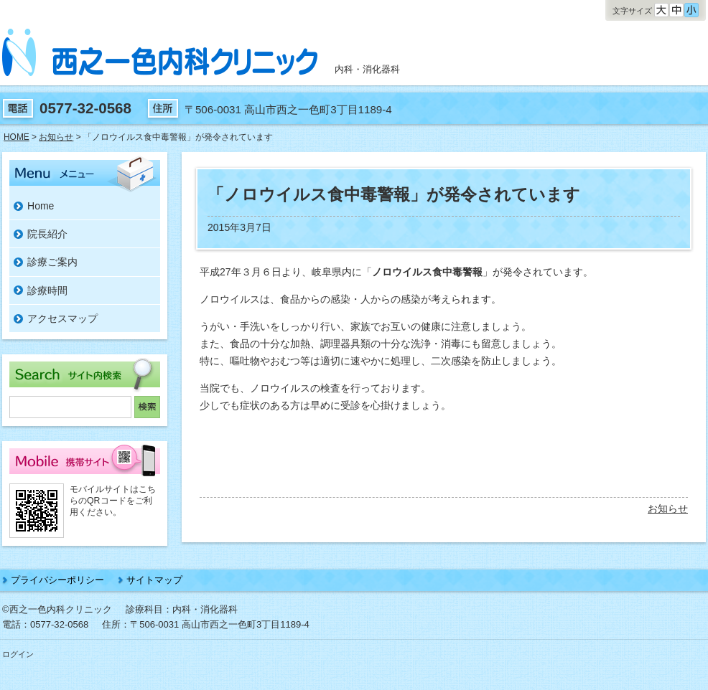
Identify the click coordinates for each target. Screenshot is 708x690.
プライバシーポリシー (57, 580)
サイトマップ (154, 580)
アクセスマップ (62, 318)
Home (40, 206)
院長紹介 (47, 234)
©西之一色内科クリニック (57, 609)
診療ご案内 (52, 262)
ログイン (18, 654)
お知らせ (668, 508)
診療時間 (47, 290)
